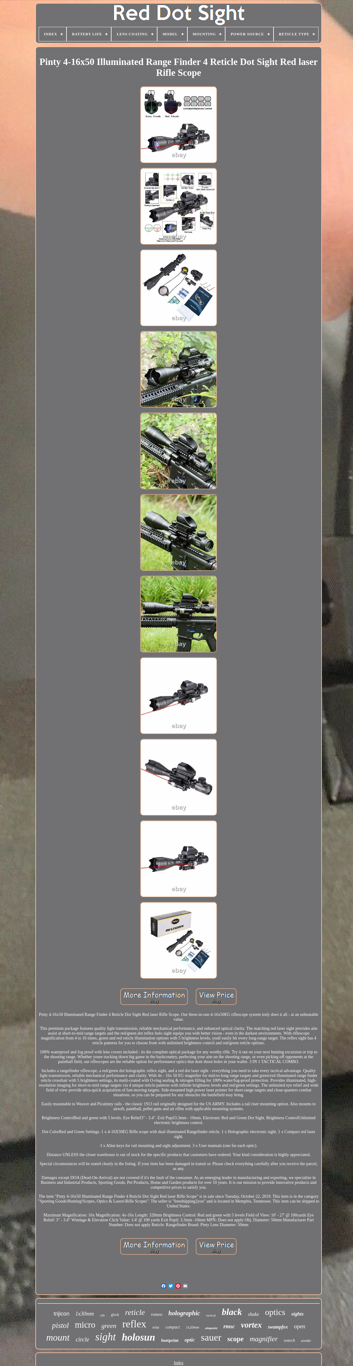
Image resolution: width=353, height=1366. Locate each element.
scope (235, 1339)
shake (253, 1314)
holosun (138, 1337)
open (299, 1326)
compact (172, 1327)
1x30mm (85, 1314)
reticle (135, 1312)
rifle (102, 1315)
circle (82, 1339)
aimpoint (211, 1328)
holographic (184, 1313)
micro (85, 1324)
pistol (60, 1325)
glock (115, 1315)
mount (58, 1337)
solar (155, 1327)
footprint (170, 1340)
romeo (156, 1314)
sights (297, 1314)
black (232, 1312)
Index (178, 1363)
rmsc (229, 1326)
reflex (134, 1323)
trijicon (61, 1314)
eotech (289, 1340)
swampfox (278, 1326)
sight (105, 1337)
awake (306, 1340)
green (108, 1325)
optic (190, 1340)
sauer (211, 1337)
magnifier (264, 1339)
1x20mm (192, 1327)
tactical (211, 1315)
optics (275, 1312)
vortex (251, 1324)
